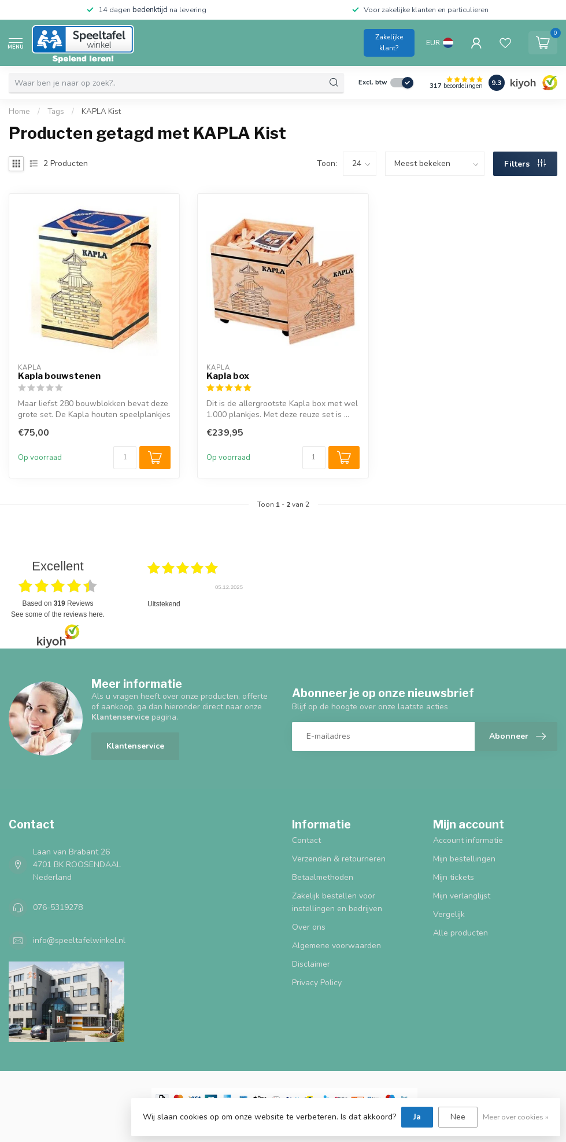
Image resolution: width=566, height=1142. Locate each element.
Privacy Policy (317, 982)
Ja (417, 1116)
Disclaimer (311, 964)
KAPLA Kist (101, 111)
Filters (525, 164)
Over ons (308, 927)
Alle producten (460, 932)
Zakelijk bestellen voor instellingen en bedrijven (337, 902)
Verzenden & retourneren (339, 858)
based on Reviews (58, 603)
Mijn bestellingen (464, 858)
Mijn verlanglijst (461, 895)
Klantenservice (135, 746)
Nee (457, 1116)
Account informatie (468, 840)
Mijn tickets (453, 877)
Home (19, 111)
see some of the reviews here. (58, 614)
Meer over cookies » (516, 1117)
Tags (55, 111)
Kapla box (227, 376)
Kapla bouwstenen (59, 376)
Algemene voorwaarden (336, 945)
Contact (306, 840)
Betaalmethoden (322, 877)
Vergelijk (449, 914)
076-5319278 (58, 907)
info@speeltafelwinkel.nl (79, 940)
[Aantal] (124, 457)
